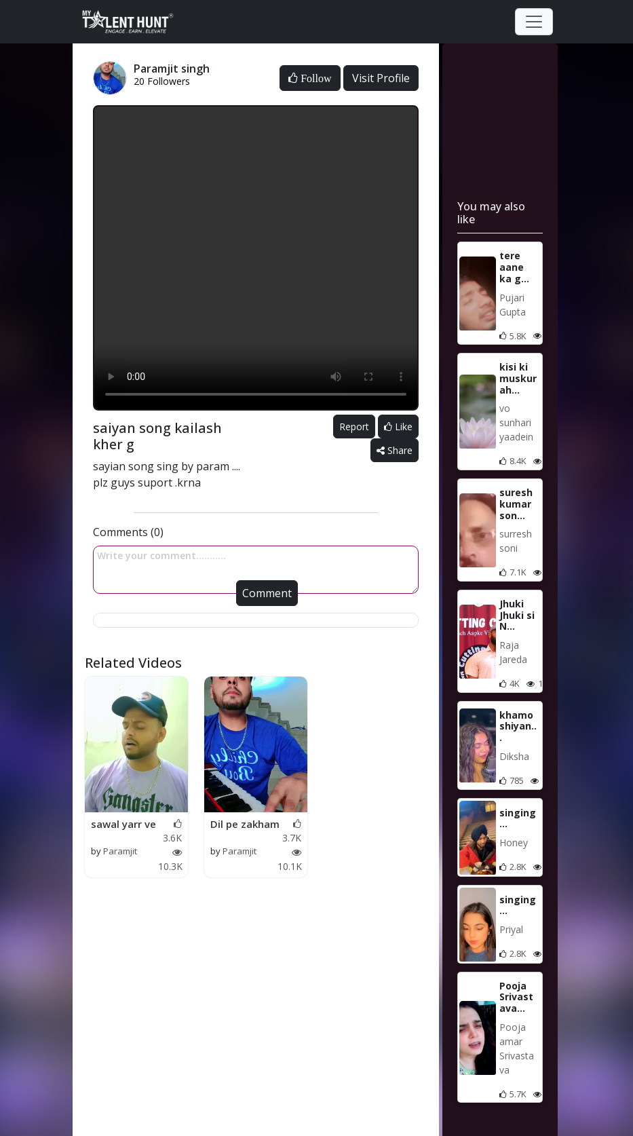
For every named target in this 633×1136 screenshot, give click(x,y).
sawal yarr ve (123, 824)
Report (354, 426)
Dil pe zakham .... (245, 824)
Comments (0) (128, 532)
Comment (267, 593)
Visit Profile (381, 78)
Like (398, 426)
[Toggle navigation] (534, 21)
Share (395, 450)
